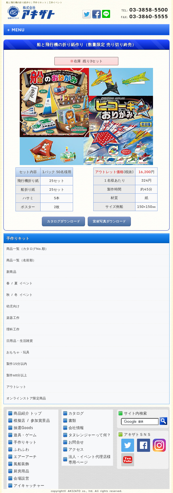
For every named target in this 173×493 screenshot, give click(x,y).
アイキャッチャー (29, 485)
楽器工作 (13, 317)
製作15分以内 (16, 363)
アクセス (76, 449)
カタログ (76, 413)
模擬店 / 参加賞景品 (32, 420)
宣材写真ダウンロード (109, 221)
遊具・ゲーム (25, 435)
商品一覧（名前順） (21, 260)
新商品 (11, 271)
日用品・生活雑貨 (19, 340)
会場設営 (21, 478)
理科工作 (13, 329)
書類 (72, 420)
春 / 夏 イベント (19, 283)
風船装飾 (21, 464)
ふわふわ (21, 449)
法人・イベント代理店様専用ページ (90, 459)
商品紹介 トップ (28, 413)
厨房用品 (21, 471)
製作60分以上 (16, 375)
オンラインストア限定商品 (26, 398)
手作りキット (25, 442)
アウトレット (16, 386)
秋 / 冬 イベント (19, 294)
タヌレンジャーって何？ (90, 435)
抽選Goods (23, 428)
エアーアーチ (25, 456)
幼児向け (13, 306)
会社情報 (76, 428)
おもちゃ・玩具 (18, 352)
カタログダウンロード (63, 221)
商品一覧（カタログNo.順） (27, 248)
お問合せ (76, 442)
